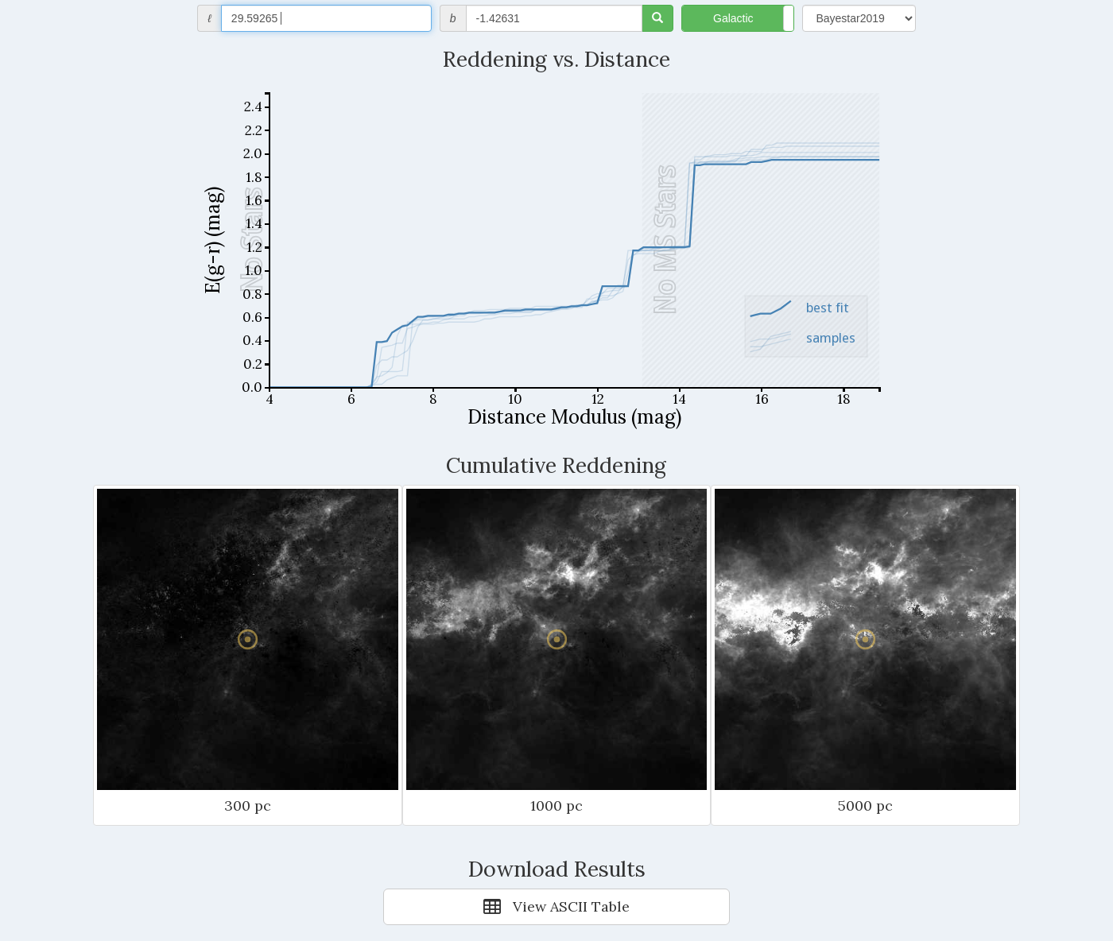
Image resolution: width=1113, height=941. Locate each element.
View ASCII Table (556, 906)
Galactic (733, 18)
